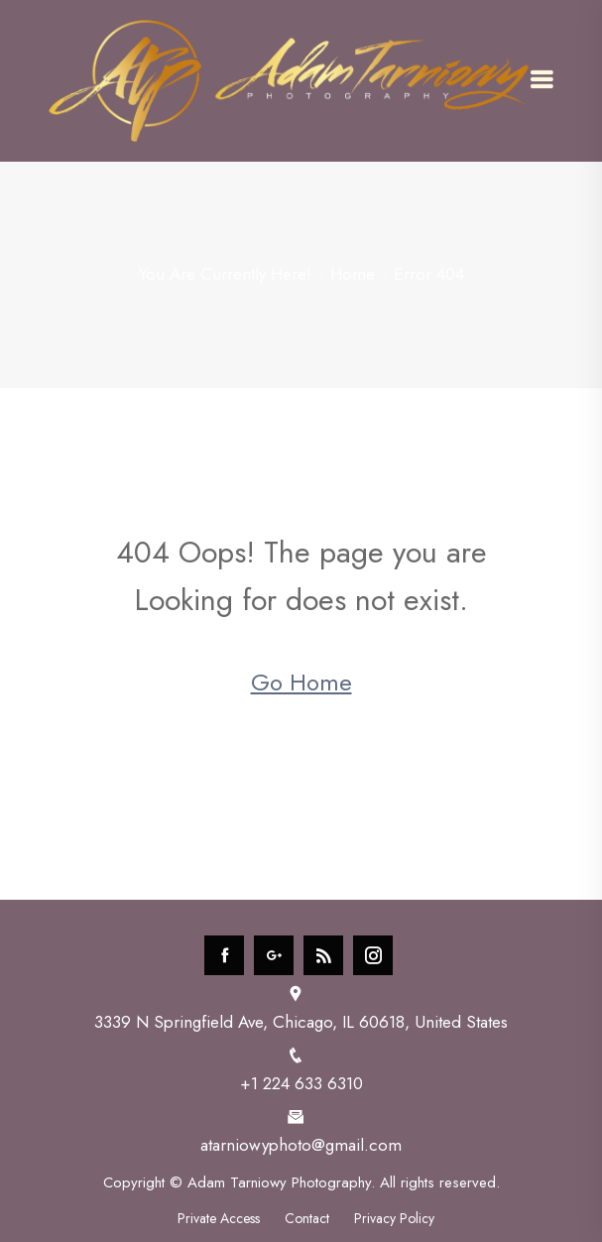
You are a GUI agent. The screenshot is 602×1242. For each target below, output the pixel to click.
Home (352, 274)
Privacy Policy (394, 1218)
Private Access (219, 1218)
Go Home (301, 682)
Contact (307, 1218)
